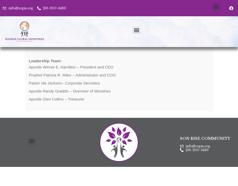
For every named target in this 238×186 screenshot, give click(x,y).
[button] (216, 7)
